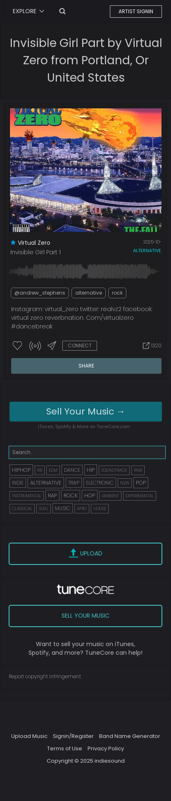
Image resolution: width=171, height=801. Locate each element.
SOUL (43, 509)
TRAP (73, 482)
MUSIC (62, 508)
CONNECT (80, 345)
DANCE (72, 469)
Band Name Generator (129, 736)
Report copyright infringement (45, 676)
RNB (138, 470)
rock (117, 292)
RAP (52, 495)
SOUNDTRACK (114, 470)
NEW (124, 483)
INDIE (18, 482)
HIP (91, 470)
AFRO (82, 509)
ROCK (71, 495)
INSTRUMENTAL (26, 496)
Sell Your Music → (86, 411)
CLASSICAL (22, 509)
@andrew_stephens (39, 292)
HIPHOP (21, 470)
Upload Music (29, 736)
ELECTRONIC (100, 482)
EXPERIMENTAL (140, 496)
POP (141, 483)
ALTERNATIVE (46, 483)
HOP (89, 495)
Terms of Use (64, 748)
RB (39, 470)
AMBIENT (110, 496)
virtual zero (34, 243)
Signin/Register (73, 736)
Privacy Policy (106, 748)
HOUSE (99, 509)
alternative (147, 250)
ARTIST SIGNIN (136, 11)
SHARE (86, 365)
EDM (53, 470)
